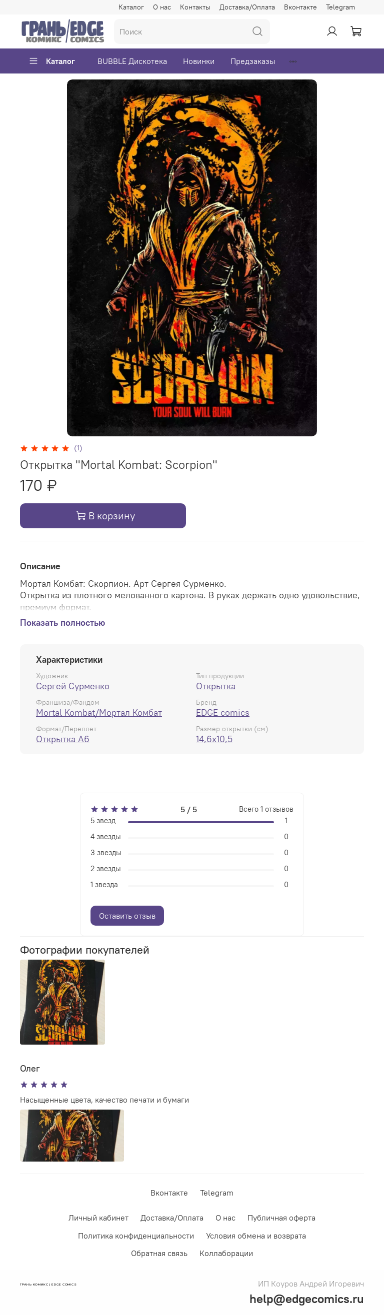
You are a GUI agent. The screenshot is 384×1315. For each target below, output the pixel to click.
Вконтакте (300, 6)
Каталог (131, 6)
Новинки (198, 61)
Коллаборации (226, 1253)
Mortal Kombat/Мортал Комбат (99, 712)
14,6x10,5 (214, 739)
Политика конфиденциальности (136, 1236)
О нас (162, 6)
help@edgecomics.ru (307, 1298)
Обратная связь (159, 1253)
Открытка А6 (63, 739)
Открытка (216, 686)
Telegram (340, 6)
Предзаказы (252, 61)
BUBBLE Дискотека (132, 61)
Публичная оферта (282, 1218)
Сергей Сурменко (73, 686)
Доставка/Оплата (247, 6)
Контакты (195, 6)
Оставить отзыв (127, 916)
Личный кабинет (98, 1218)
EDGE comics (223, 712)
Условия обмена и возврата (256, 1236)
